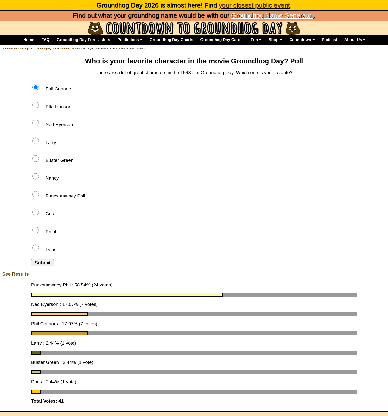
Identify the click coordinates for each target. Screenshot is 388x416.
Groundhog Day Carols (221, 39)
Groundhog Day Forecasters (83, 39)
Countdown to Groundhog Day (16, 48)
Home (28, 39)
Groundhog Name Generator (272, 15)
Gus (43, 213)
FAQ (45, 39)
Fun (256, 39)
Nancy (45, 178)
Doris (44, 249)
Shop (275, 39)
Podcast (329, 39)
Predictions (130, 39)
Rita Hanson (51, 106)
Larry (44, 142)
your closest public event (254, 5)
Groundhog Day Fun (45, 48)
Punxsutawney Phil (58, 195)
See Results (15, 274)
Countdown (302, 39)
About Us (354, 39)
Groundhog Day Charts (171, 39)
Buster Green (52, 160)
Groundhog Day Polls (69, 48)
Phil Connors (52, 88)
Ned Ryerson (52, 124)
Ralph (45, 231)
